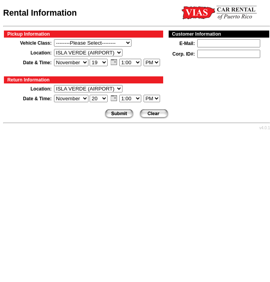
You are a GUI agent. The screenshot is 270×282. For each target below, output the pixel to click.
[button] (114, 62)
